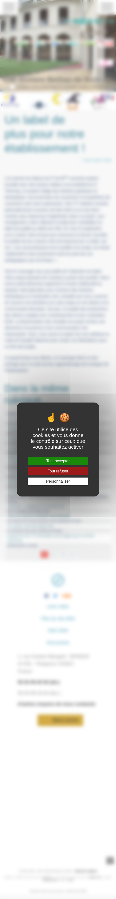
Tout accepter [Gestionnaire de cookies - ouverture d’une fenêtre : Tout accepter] (58, 461)
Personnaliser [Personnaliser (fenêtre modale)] (58, 481)
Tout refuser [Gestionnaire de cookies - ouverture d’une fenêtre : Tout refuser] (58, 471)
